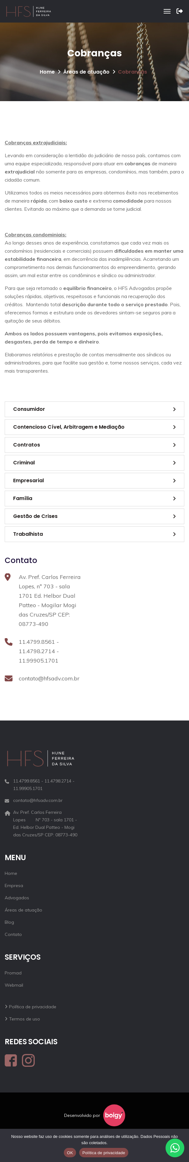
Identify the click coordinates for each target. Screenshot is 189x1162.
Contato (13, 934)
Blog (9, 922)
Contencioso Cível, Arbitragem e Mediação (69, 427)
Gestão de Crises (35, 516)
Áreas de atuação (86, 71)
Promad (13, 973)
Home (47, 71)
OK (70, 1152)
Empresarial (28, 480)
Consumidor (29, 409)
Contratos (26, 444)
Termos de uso (24, 1019)
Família (22, 498)
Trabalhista (28, 534)
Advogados (17, 898)
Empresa (14, 885)
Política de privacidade (32, 1007)
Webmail (14, 985)
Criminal (24, 462)
